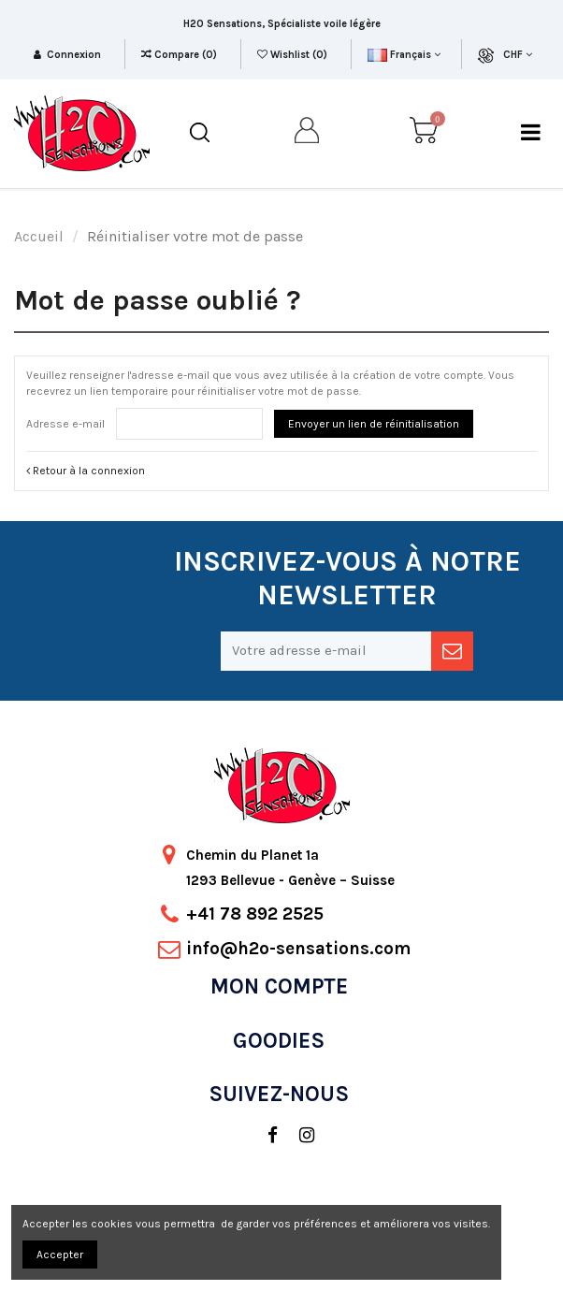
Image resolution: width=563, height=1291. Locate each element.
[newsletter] (452, 651)
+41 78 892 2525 (255, 914)
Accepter (59, 1254)
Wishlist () (293, 55)
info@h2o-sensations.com (298, 948)
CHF (517, 55)
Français (404, 55)
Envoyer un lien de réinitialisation (373, 423)
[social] (263, 1135)
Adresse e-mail (65, 423)
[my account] (307, 133)
